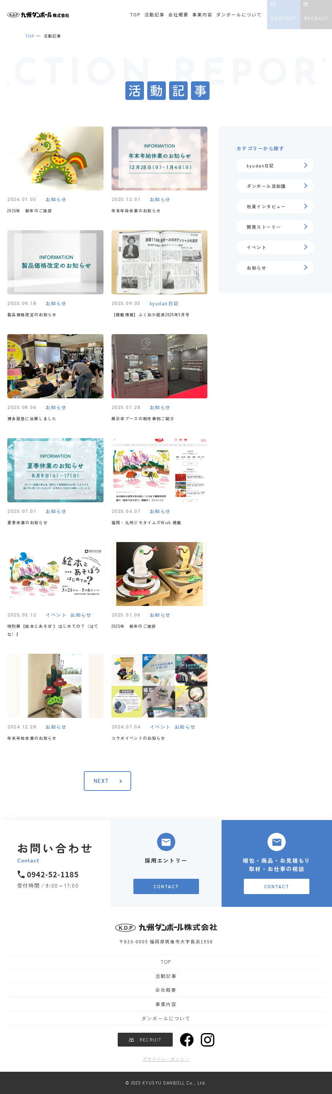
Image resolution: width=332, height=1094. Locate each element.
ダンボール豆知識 (266, 186)
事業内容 (202, 14)
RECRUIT (316, 18)
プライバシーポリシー (166, 1059)
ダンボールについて (239, 14)
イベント (256, 247)
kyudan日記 (260, 165)
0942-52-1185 (53, 874)
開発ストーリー (264, 227)
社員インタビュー (266, 206)
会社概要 (178, 14)
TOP (135, 14)
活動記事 (154, 14)
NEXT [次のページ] (101, 781)
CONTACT (284, 18)
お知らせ (256, 267)
